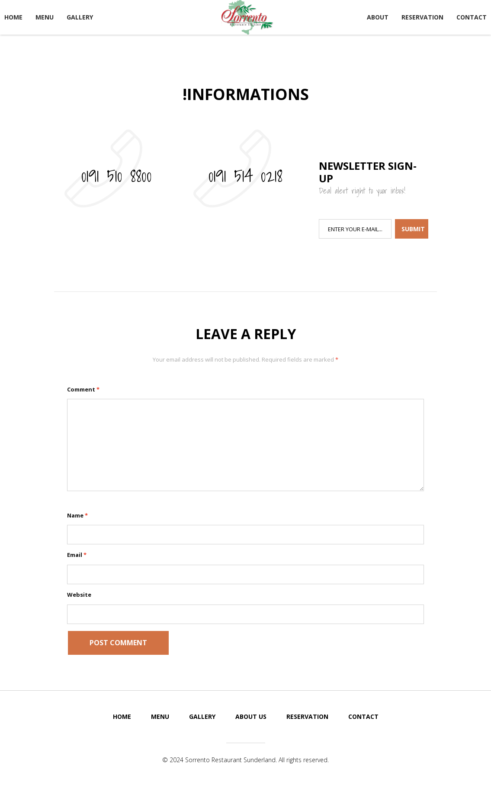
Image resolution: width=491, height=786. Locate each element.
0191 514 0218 (245, 175)
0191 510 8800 (116, 175)
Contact (471, 17)
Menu (44, 17)
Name (77, 515)
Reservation (422, 17)
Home (13, 17)
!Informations (246, 94)
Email (77, 555)
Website (79, 594)
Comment (83, 389)
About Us (250, 716)
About (377, 17)
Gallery (80, 17)
